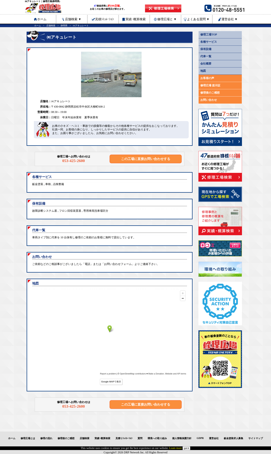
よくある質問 (198, 19)
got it (186, 448)
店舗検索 (73, 19)
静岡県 (64, 25)
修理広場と (167, 19)
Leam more (175, 448)
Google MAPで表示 (111, 381)
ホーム (37, 25)
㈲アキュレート (81, 25)
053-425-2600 (73, 160)
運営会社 (229, 19)
